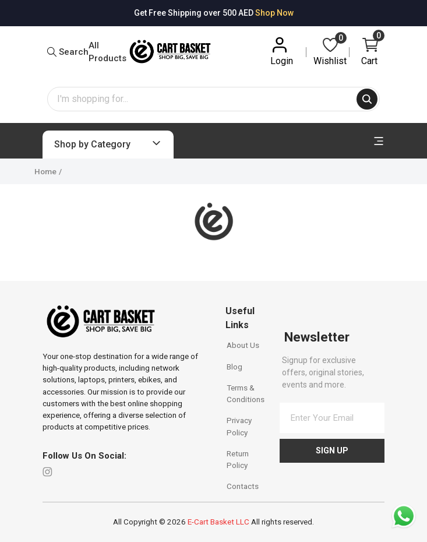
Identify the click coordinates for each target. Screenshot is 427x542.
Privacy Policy (239, 426)
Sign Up (332, 450)
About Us (243, 345)
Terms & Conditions (245, 393)
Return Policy (238, 459)
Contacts (243, 486)
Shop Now (274, 12)
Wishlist (330, 51)
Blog (234, 366)
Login (281, 51)
